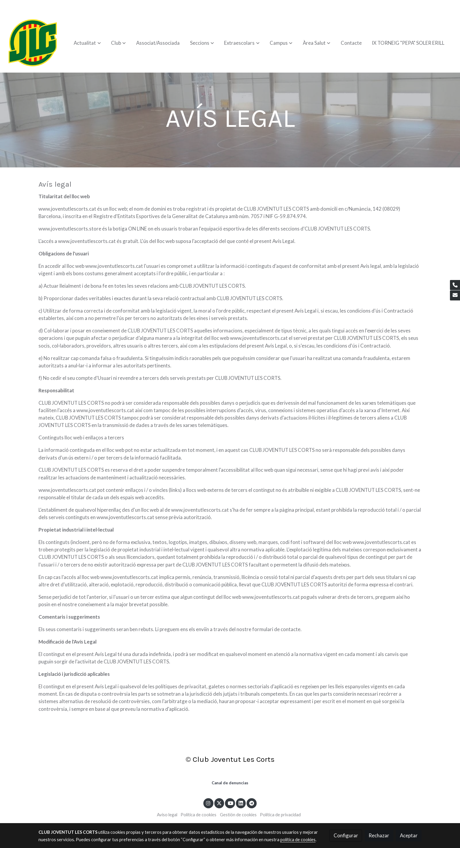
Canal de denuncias (230, 782)
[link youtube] (230, 802)
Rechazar (379, 835)
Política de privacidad (280, 814)
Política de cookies (198, 814)
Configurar (346, 835)
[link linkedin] (241, 802)
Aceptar (409, 835)
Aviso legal (167, 814)
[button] (87, 42)
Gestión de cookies (238, 814)
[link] (32, 43)
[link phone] (455, 285)
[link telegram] (252, 802)
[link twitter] (219, 802)
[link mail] (455, 295)
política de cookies (298, 839)
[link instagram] (208, 802)
